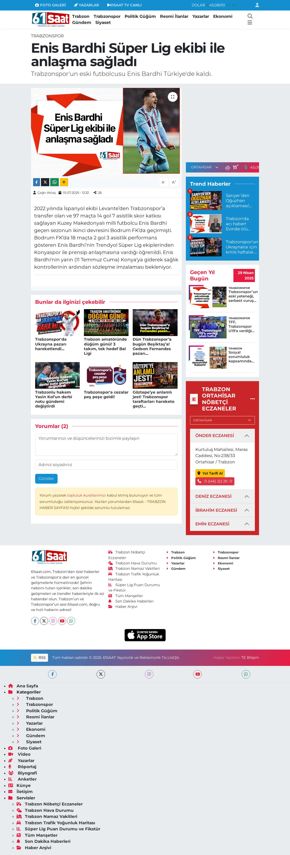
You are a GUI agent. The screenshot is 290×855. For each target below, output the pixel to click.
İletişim (20, 791)
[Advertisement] (227, 122)
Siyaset (103, 22)
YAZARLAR (86, 5)
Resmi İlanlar (174, 16)
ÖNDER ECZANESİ (214, 435)
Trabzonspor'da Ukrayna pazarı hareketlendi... (51, 344)
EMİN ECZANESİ (212, 523)
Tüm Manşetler (125, 596)
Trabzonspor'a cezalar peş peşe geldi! (106, 394)
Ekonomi (222, 16)
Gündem (81, 22)
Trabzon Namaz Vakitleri (134, 568)
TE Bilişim (250, 657)
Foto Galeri (24, 748)
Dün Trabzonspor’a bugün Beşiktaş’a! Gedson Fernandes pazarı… (152, 346)
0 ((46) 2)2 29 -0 (215, 481)
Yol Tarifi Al (210, 473)
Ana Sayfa (23, 685)
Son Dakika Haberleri (131, 601)
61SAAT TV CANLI (124, 5)
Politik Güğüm (140, 16)
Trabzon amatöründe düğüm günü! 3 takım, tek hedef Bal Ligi (105, 346)
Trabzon (81, 16)
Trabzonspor (107, 16)
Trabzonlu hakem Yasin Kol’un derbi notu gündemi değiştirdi (53, 399)
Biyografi (22, 773)
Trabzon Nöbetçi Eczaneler (50, 804)
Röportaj (22, 766)
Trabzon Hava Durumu (132, 563)
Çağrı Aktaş (47, 192)
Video (19, 754)
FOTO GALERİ (50, 5)
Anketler (22, 779)
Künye (19, 785)
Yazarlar (200, 16)
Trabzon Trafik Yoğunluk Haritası (56, 822)
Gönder (46, 478)
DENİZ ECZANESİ (213, 496)
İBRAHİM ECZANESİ (216, 510)
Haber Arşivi (122, 606)
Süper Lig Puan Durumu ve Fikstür (58, 828)
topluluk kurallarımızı (87, 495)
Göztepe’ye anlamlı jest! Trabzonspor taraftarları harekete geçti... (153, 399)
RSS (39, 657)
